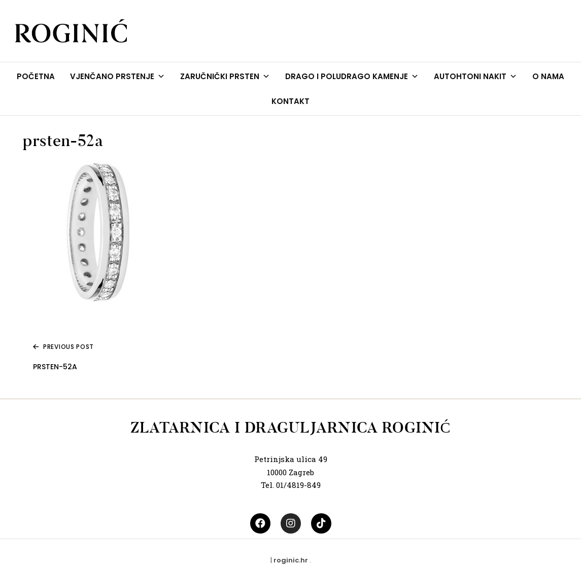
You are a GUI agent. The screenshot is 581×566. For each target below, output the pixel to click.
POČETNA (36, 76)
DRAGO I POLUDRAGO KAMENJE (352, 76)
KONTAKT (290, 101)
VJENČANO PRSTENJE (117, 76)
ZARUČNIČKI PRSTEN (225, 76)
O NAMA (548, 76)
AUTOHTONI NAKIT (475, 76)
